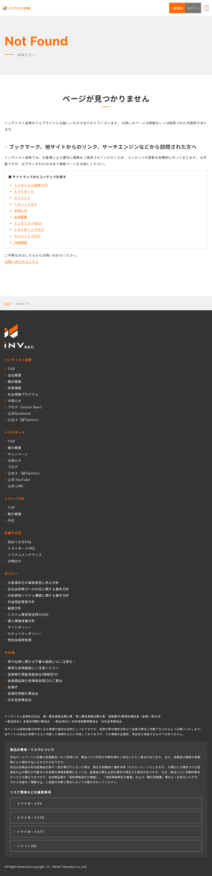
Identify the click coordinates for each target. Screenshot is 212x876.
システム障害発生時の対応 (28, 614)
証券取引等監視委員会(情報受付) (33, 674)
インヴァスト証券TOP (31, 185)
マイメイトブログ (27, 236)
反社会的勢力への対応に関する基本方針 (38, 589)
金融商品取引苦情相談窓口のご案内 (35, 680)
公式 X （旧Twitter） (25, 473)
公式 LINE (15, 486)
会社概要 (20, 217)
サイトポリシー (20, 627)
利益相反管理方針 (21, 601)
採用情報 (14, 388)
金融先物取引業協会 (23, 693)
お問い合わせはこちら (22, 261)
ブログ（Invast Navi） (26, 407)
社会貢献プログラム (23, 394)
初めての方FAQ (19, 542)
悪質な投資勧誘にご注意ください (33, 668)
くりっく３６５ (25, 204)
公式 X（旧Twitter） (24, 419)
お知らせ (20, 210)
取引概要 (14, 447)
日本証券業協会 (20, 699)
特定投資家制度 (20, 640)
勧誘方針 (14, 608)
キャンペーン (18, 454)
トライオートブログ (29, 229)
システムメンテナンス (25, 554)
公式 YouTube (19, 479)
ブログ (13, 467)
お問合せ (14, 561)
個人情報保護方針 (21, 621)
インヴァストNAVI (28, 223)
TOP (8, 303)
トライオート (24, 191)
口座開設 (177, 8)
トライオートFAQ (21, 548)
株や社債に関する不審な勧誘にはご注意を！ (42, 661)
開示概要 (14, 381)
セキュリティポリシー (25, 633)
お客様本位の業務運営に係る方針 (33, 582)
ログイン (193, 8)
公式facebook (19, 413)
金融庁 (13, 687)
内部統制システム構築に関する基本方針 (38, 595)
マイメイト (22, 197)
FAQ (11, 520)
